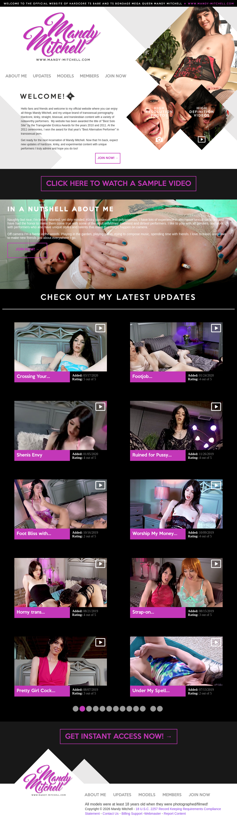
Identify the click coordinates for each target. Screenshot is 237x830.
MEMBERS (89, 76)
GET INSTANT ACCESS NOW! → (118, 737)
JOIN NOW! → (107, 158)
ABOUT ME (16, 76)
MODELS (65, 76)
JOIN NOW (115, 76)
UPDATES (42, 76)
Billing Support (132, 813)
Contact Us (110, 813)
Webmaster (152, 813)
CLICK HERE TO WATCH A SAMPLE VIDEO (118, 184)
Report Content (175, 813)
